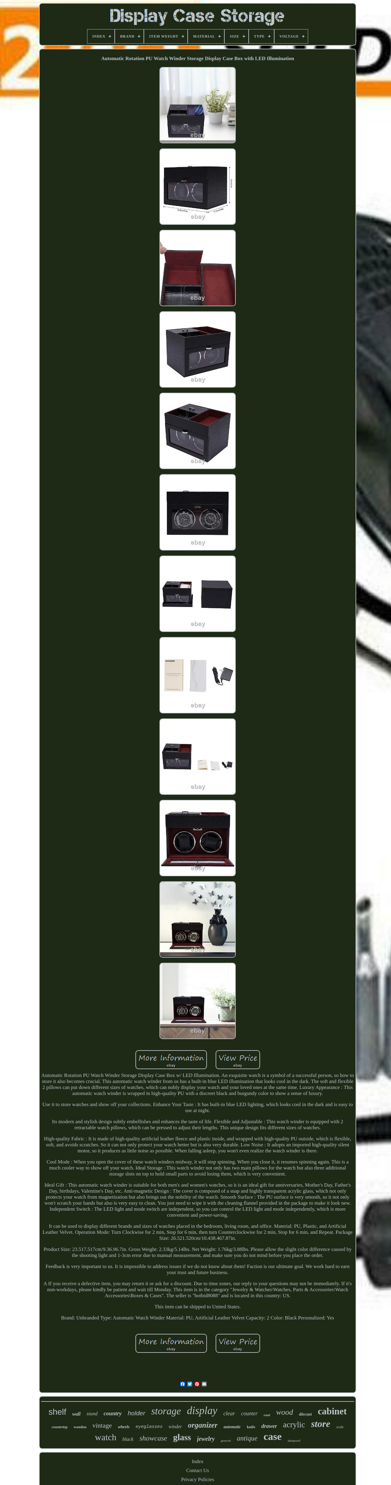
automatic (232, 1427)
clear (229, 1413)
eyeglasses (148, 1426)
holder (136, 1413)
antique (247, 1438)
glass (182, 1437)
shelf (57, 1411)
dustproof (294, 1440)
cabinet (332, 1411)
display (202, 1410)
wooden (80, 1427)
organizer (203, 1425)
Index (198, 1461)
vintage (102, 1425)
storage (166, 1411)
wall (76, 1413)
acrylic (294, 1424)
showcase (153, 1438)
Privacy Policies (197, 1479)
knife (251, 1427)
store (320, 1423)
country (113, 1413)
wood (284, 1412)
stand (92, 1413)
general (226, 1440)
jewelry (206, 1438)
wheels (123, 1427)
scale (340, 1427)
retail (267, 1415)
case (273, 1436)
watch (106, 1437)
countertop (60, 1427)
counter (249, 1413)
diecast (305, 1414)
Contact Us (197, 1470)
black (128, 1439)
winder (175, 1426)
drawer (269, 1426)
